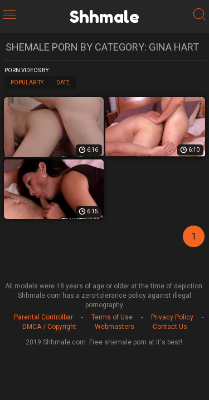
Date (63, 82)
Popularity (27, 82)
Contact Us (170, 327)
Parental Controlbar (43, 317)
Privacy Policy (172, 317)
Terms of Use (112, 317)
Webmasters (114, 327)
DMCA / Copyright (49, 327)
